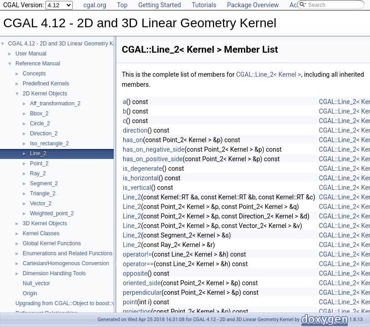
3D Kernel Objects (45, 223)
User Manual (30, 53)
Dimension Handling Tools (54, 273)
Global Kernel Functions (52, 243)
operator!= (137, 254)
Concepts (34, 73)
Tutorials (204, 5)
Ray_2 (38, 173)
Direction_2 (44, 133)
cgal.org (94, 5)
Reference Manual (37, 63)
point (130, 302)
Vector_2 (40, 203)
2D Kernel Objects (45, 93)
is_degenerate (142, 168)
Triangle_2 (42, 193)
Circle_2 (40, 123)
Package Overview (253, 5)
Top (122, 5)
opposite (135, 273)
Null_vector (36, 283)
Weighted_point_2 (52, 213)
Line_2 (38, 153)
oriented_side (141, 283)
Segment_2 (44, 183)
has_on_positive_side (153, 159)
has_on (133, 140)
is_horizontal (141, 178)
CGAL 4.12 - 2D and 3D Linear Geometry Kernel (66, 43)
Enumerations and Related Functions (67, 253)
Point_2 (39, 163)
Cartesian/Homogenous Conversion (66, 263)
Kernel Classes (41, 233)
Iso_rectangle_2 (49, 143)
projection (137, 311)
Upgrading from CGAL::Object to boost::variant (72, 303)
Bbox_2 (39, 113)
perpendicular (142, 292)
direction (135, 130)
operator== (138, 264)
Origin (30, 293)
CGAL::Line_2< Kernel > (268, 74)
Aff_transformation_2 (55, 103)
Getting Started (159, 5)
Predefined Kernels (46, 83)
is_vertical (137, 187)
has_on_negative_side (154, 149)
